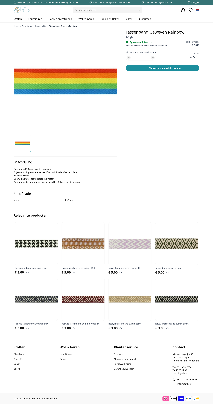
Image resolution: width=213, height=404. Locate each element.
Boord (17, 368)
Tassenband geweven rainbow (63, 26)
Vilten (129, 19)
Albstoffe (18, 359)
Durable (64, 359)
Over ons (118, 354)
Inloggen (193, 2)
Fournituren (35, 19)
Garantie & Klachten (124, 368)
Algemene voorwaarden (126, 359)
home (16, 26)
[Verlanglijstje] (191, 10)
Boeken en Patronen (60, 19)
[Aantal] (141, 57)
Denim (17, 363)
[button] (139, 10)
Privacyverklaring (122, 363)
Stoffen (18, 19)
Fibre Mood (19, 354)
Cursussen (145, 19)
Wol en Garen (86, 19)
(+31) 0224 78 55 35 (187, 379)
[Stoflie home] (22, 10)
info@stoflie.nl (184, 383)
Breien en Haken (110, 19)
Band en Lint (41, 26)
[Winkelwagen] (183, 10)
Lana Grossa (66, 354)
